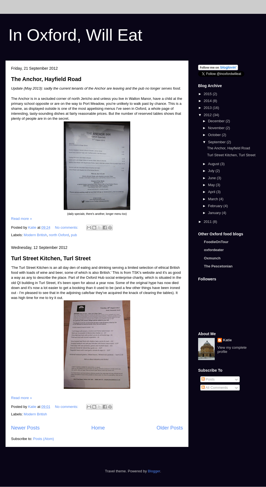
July (212, 171)
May (212, 185)
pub (74, 235)
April (212, 192)
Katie (227, 340)
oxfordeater (214, 250)
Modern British (35, 235)
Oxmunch (212, 258)
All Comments (214, 388)
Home (98, 428)
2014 (208, 101)
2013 (208, 108)
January (215, 213)
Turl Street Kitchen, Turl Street (51, 258)
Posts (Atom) (43, 439)
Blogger (154, 471)
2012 (208, 115)
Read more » (21, 219)
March (213, 199)
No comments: (67, 227)
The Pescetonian (218, 266)
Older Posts (170, 428)
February (216, 206)
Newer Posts (25, 428)
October (215, 135)
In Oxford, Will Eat (75, 35)
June (212, 178)
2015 (208, 94)
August (214, 164)
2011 (208, 222)
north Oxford (59, 235)
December (217, 121)
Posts (208, 379)
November (217, 128)
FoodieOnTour (216, 242)
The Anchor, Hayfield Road (46, 79)
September (217, 142)
